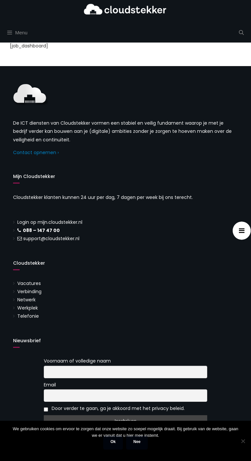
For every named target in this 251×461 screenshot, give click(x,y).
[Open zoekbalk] (241, 33)
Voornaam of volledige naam (77, 361)
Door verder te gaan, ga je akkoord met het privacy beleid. (114, 408)
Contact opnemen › (36, 152)
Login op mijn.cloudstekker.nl (49, 222)
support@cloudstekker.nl (51, 238)
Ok (113, 441)
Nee (137, 441)
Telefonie (28, 316)
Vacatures (29, 283)
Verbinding (29, 291)
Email (50, 384)
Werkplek (27, 308)
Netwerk (26, 299)
